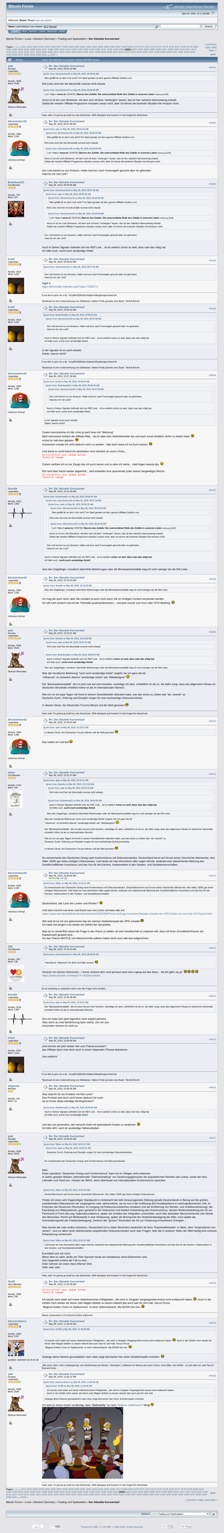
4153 (35, 46)
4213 (8, 52)
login (38, 20)
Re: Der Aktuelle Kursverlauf (66, 65)
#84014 (212, 996)
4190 (62, 49)
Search (33, 31)
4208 (170, 49)
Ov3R (11, 1281)
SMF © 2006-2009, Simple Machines (125, 1527)
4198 (109, 49)
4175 (165, 46)
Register (52, 31)
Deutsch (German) (44, 38)
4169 (130, 46)
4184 (26, 49)
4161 (82, 46)
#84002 (212, 123)
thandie (12, 488)
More (62, 31)
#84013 (212, 948)
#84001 (212, 67)
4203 (140, 49)
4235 (139, 52)
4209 (176, 49)
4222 (62, 52)
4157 (59, 46)
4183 (20, 49)
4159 (70, 46)
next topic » (213, 49)
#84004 (212, 261)
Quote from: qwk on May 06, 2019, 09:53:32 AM (65, 129)
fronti (11, 259)
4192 (74, 49)
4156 (53, 46)
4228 (97, 52)
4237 (151, 52)
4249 (32, 54)
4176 (171, 46)
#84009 (212, 632)
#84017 (212, 1138)
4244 (192, 52)
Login (42, 31)
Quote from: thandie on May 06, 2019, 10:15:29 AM (67, 586)
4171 (141, 46)
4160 (76, 46)
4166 (112, 46)
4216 (26, 52)
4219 (44, 52)
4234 (133, 52)
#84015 (212, 1039)
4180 (195, 46)
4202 (134, 49)
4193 (79, 49)
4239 (162, 52)
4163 (94, 46)
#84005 (212, 309)
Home (15, 31)
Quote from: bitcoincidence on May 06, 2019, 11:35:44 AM (71, 1382)
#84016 (212, 1087)
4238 (157, 52)
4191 (68, 49)
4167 (118, 46)
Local (28, 38)
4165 (106, 46)
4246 (14, 54)
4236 (145, 52)
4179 (189, 46)
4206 (158, 49)
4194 (85, 49)
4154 (41, 46)
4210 (182, 49)
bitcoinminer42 (17, 121)
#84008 (212, 579)
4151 (23, 46)
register (47, 20)
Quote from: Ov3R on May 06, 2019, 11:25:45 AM (66, 1329)
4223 (68, 52)
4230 (109, 52)
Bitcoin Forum (14, 38)
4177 (177, 46)
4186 (38, 49)
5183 (52, 54)
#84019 (212, 1323)
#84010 (212, 721)
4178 (183, 46)
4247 (20, 54)
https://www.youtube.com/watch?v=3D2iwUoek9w (71, 975)
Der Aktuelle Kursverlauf (104, 38)
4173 (153, 46)
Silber (11, 772)
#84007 (212, 490)
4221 (56, 52)
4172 (147, 46)
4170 (136, 46)
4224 (74, 52)
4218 (38, 52)
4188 (50, 49)
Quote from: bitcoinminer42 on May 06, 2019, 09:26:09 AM (71, 74)
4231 (115, 52)
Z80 (10, 946)
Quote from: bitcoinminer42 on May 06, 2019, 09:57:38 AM (71, 190)
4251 (44, 54)
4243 (186, 52)
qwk (10, 65)
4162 (88, 46)
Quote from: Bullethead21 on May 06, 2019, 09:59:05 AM (70, 315)
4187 (44, 49)
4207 (164, 49)
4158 (64, 46)
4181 (8, 49)
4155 (47, 46)
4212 (193, 49)
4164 (100, 46)
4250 (38, 54)
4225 (79, 52)
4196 (97, 49)
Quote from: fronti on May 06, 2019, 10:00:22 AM (66, 382)
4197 (103, 49)
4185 (32, 49)
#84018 (212, 1283)
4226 (85, 52)
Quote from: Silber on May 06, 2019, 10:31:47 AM (66, 883)
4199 (115, 49)
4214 (14, 52)
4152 (29, 46)
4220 (50, 52)
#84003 (212, 184)
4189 (56, 49)
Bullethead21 (16, 182)
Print (212, 54)
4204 (146, 49)
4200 (121, 49)
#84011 (212, 774)
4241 (174, 52)
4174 (159, 46)
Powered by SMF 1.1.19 (93, 1527)
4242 (180, 52)
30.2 (46, 26)
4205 (152, 49)
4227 (91, 52)
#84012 (212, 875)
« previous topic (210, 46)
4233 (127, 52)
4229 (103, 52)
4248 (26, 54)
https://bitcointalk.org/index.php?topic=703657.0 (70, 286)
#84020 (212, 1376)
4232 (121, 52)
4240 (168, 52)
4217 (32, 52)
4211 (187, 49)
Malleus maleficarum (130, 1405)
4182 (14, 49)
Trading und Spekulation (72, 38)
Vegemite (13, 1085)
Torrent (52, 26)
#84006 (212, 375)
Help (24, 31)
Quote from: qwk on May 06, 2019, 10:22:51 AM (65, 727)
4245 (8, 54)
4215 (20, 52)
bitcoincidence (17, 1321)
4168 (124, 46)
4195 (91, 49)
